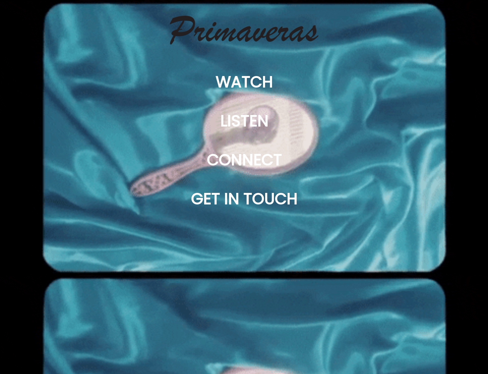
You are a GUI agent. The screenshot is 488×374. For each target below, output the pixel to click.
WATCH (244, 82)
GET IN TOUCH (244, 199)
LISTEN (244, 121)
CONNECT (244, 160)
